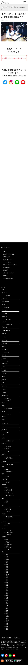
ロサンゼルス (8, 490)
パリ (6, 525)
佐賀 (6, 556)
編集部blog (10, 6)
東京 (6, 629)
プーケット (7, 509)
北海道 (6, 620)
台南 (6, 501)
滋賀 (6, 580)
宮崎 (6, 564)
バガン (6, 361)
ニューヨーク (8, 489)
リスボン (7, 482)
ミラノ (6, 546)
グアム (6, 487)
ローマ (6, 549)
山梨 (6, 621)
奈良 (6, 607)
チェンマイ (7, 508)
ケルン (6, 469)
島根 (6, 628)
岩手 (6, 582)
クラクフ (7, 295)
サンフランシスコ (9, 495)
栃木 (6, 598)
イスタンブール (8, 440)
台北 (6, 502)
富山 (6, 571)
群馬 (6, 615)
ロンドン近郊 (8, 516)
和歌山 (6, 574)
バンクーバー (8, 414)
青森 (6, 584)
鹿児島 (6, 559)
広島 (6, 603)
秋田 (6, 566)
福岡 (6, 589)
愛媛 (6, 594)
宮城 (6, 587)
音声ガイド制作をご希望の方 (10, 264)
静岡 (6, 602)
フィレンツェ (8, 547)
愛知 (6, 613)
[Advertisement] (14, 147)
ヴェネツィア (8, 544)
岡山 (6, 600)
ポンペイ (7, 541)
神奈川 (6, 616)
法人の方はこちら (7, 259)
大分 (6, 592)
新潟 (6, 608)
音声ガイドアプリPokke (8, 254)
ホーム (3, 6)
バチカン (7, 542)
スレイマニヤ (8, 408)
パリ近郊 (7, 523)
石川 (6, 605)
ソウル (6, 476)
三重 (6, 625)
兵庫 (6, 597)
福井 (6, 569)
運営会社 (5, 275)
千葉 (6, 595)
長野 (6, 611)
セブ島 (6, 432)
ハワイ (6, 492)
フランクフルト (8, 471)
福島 (6, 567)
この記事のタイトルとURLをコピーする (14, 58)
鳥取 (6, 558)
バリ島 (6, 352)
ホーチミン (7, 446)
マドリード (7, 530)
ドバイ (6, 307)
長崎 (6, 626)
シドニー (7, 451)
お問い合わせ (6, 267)
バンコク (7, 511)
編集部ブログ (6, 256)
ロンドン (7, 518)
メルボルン (7, 400)
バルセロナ (7, 534)
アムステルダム (8, 464)
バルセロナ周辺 (8, 532)
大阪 (6, 618)
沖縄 (6, 590)
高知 (6, 563)
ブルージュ (7, 457)
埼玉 (6, 577)
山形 (6, 579)
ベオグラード (8, 324)
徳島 (6, 554)
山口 (6, 561)
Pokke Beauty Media (8, 278)
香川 (6, 585)
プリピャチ (7, 319)
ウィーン (7, 398)
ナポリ (6, 539)
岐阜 (6, 576)
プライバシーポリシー (8, 272)
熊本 (6, 572)
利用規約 (5, 270)
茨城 (6, 610)
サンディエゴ (8, 494)
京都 (6, 623)
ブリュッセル (8, 458)
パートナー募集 (7, 262)
